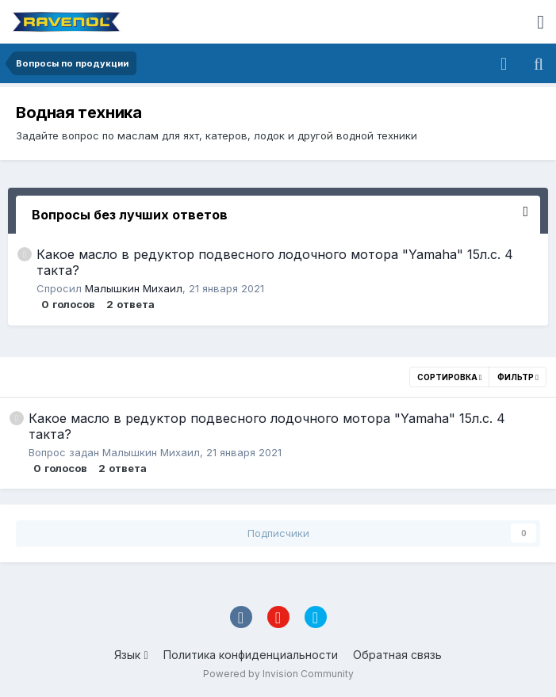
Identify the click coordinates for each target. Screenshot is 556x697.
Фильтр (518, 377)
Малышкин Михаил (133, 288)
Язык (131, 654)
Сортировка (449, 377)
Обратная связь (397, 654)
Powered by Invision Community (278, 674)
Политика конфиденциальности (250, 654)
